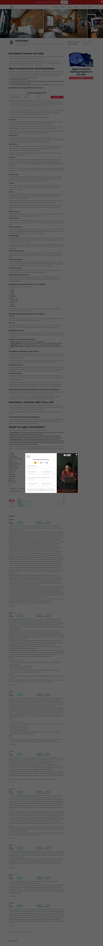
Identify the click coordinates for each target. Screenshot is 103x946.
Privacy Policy (33, 106)
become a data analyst (36, 146)
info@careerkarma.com (38, 104)
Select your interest (13, 94)
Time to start (39, 94)
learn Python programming (20, 229)
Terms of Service (26, 106)
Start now (64, 2)
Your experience (26, 94)
